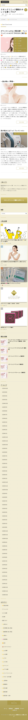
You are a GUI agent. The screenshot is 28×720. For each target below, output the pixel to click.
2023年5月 (4, 463)
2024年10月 (5, 403)
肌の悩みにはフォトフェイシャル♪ (12, 130)
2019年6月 (4, 564)
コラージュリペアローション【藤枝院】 (17, 372)
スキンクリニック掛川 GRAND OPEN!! (10, 303)
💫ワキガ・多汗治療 (6, 676)
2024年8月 (4, 411)
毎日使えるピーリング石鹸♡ (7, 327)
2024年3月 (4, 426)
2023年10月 (5, 444)
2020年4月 (4, 546)
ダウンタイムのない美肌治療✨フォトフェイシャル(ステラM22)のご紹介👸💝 (14, 33)
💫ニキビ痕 (19, 45)
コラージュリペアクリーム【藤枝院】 (16, 356)
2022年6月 (4, 504)
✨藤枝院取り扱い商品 (7, 631)
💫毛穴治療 (19, 50)
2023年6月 (4, 459)
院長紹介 (11, 708)
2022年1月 (4, 523)
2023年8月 (4, 452)
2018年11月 (5, 591)
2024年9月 (4, 407)
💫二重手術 (4, 680)
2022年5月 (4, 508)
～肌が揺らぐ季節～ (8, 81)
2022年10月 (5, 489)
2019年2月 (4, 579)
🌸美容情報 (4, 639)
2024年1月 (4, 433)
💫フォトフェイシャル (21, 48)
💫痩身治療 (4, 691)
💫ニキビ (18, 43)
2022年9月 (4, 493)
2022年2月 (4, 519)
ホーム (5, 708)
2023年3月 (4, 471)
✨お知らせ (4, 305)
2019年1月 (4, 583)
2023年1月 (4, 478)
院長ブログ (4, 620)
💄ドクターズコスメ (6, 285)
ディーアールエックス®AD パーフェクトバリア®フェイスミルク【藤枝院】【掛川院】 (17, 341)
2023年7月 (4, 456)
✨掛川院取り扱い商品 (7, 628)
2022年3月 (4, 516)
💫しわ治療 (19, 40)
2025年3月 (4, 399)
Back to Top (14, 703)
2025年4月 (4, 395)
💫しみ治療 (19, 38)
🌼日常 (3, 643)
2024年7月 (4, 414)
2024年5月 (4, 422)
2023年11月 (5, 441)
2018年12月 (5, 587)
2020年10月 (5, 538)
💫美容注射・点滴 (6, 695)
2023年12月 (5, 437)
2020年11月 (5, 534)
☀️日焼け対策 (5, 605)
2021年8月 (4, 527)
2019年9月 (4, 553)
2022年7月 (4, 501)
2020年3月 (4, 549)
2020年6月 (4, 542)
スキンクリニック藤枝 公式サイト (14, 200)
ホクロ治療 (4, 613)
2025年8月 (4, 392)
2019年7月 (4, 561)
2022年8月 (4, 497)
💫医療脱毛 (4, 684)
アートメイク (5, 609)
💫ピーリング (5, 665)
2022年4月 (4, 512)
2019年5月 (4, 568)
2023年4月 (4, 467)
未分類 (3, 616)
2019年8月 (4, 557)
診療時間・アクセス (19, 708)
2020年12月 (5, 531)
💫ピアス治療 (5, 669)
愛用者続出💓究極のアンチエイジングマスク (10, 283)
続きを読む (21, 73)
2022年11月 (5, 486)
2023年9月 (4, 448)
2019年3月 (4, 576)
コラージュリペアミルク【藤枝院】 (16, 364)
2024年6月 (4, 418)
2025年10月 (5, 388)
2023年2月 (4, 474)
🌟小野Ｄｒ (4, 635)
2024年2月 (4, 429)
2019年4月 (4, 572)
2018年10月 (5, 594)
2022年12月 (5, 482)
